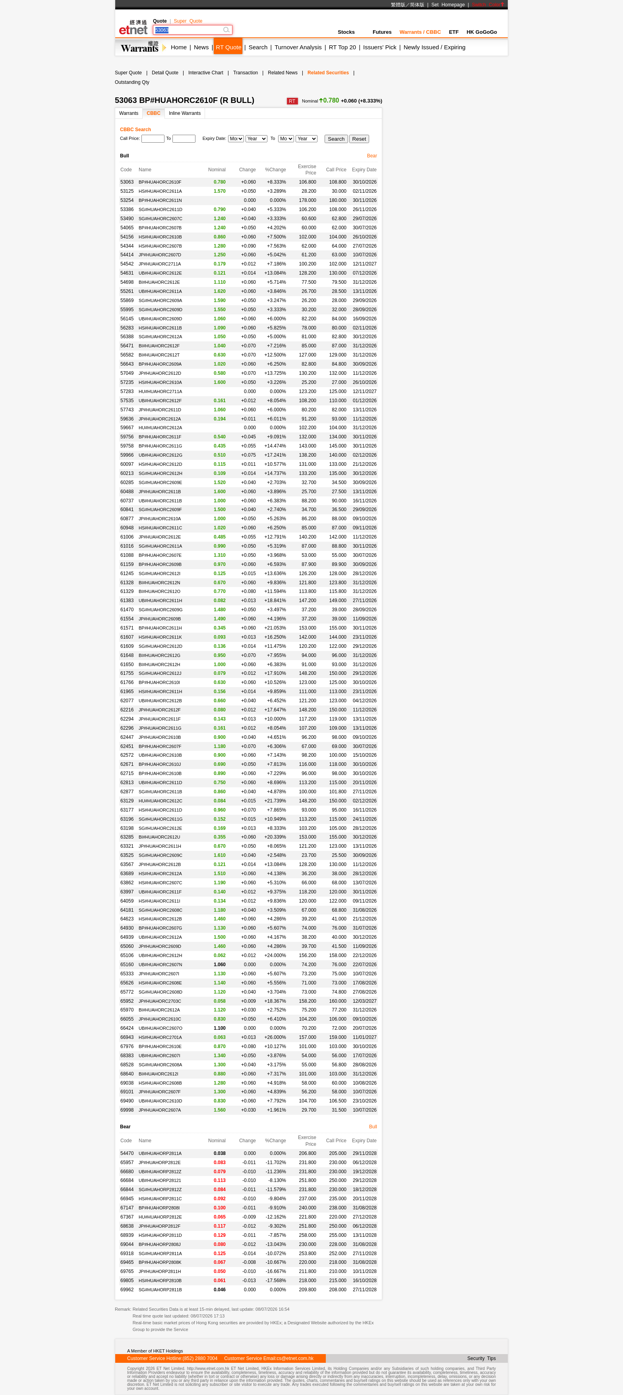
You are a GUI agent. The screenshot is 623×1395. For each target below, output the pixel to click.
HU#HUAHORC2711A (160, 391)
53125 (127, 191)
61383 (127, 600)
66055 (127, 1019)
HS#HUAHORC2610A (160, 382)
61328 (127, 582)
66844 (127, 1189)
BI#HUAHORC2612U (159, 837)
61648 (127, 655)
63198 (127, 828)
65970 (127, 1010)
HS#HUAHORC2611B (160, 328)
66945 (127, 1198)
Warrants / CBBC (420, 32)
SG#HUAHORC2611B (160, 791)
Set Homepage (448, 5)
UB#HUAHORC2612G (160, 455)
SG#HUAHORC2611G (161, 819)
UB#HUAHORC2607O (160, 1028)
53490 (127, 218)
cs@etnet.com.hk (295, 1358)
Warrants (128, 113)
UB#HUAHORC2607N (160, 964)
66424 (127, 1028)
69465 (127, 1262)
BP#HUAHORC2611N (160, 200)
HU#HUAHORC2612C (160, 800)
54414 (127, 255)
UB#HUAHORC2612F (160, 400)
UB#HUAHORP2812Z (160, 1171)
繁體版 (398, 5)
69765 (127, 1271)
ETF (454, 32)
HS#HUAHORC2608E (160, 982)
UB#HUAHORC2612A (160, 937)
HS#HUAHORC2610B (160, 236)
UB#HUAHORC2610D (160, 1101)
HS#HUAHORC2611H (160, 691)
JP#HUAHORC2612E (160, 537)
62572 (127, 755)
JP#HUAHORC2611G (160, 728)
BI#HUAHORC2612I (158, 1073)
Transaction (245, 73)
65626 (127, 983)
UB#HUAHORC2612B (160, 700)
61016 (127, 546)
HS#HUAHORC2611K (160, 637)
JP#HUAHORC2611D (160, 409)
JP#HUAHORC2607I (159, 973)
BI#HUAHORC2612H (159, 664)
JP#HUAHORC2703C (160, 1001)
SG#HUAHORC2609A (160, 300)
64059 (127, 901)
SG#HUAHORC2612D (160, 646)
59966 (127, 455)
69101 (127, 1092)
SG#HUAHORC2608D (160, 992)
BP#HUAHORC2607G (160, 928)
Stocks (351, 32)
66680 (127, 1171)
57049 (127, 373)
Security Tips (481, 1358)
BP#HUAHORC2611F (160, 436)
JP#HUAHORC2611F (160, 719)
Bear (372, 156)
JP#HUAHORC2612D (160, 373)
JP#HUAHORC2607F (160, 1091)
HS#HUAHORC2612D (160, 464)
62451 (127, 746)
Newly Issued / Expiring (435, 47)
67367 (127, 1217)
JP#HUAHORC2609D (160, 946)
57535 (127, 400)
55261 (127, 291)
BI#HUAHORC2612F (159, 345)
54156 (127, 237)
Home (179, 47)
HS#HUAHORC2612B (160, 918)
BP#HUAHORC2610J (160, 764)
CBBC (154, 113)
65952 (127, 1001)
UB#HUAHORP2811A (160, 1153)
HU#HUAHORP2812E (160, 1217)
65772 (127, 992)
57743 (127, 410)
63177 (127, 810)
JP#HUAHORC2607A (160, 1110)
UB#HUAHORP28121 (160, 1180)
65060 (127, 946)
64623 (127, 919)
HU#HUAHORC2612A (160, 427)
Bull (373, 1127)
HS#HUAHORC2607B (160, 246)
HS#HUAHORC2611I (159, 901)
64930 (127, 928)
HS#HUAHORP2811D (160, 1235)
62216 (127, 710)
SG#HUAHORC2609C (160, 855)
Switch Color (488, 5)
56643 (127, 364)
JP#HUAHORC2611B (160, 491)
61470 (127, 609)
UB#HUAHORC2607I (159, 1055)
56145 (127, 319)
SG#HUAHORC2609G (161, 609)
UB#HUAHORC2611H (160, 600)
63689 (127, 873)
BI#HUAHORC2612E (159, 282)
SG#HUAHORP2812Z (160, 1189)
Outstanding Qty (132, 82)
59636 (127, 419)
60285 (127, 482)
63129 (127, 801)
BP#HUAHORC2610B (160, 773)
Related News (283, 73)
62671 (127, 764)
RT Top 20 (342, 47)
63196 (127, 819)
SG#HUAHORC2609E (160, 482)
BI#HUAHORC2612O (159, 591)
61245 (127, 573)
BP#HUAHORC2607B (160, 227)
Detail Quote (165, 73)
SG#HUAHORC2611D (160, 209)
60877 (127, 518)
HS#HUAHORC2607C (160, 882)
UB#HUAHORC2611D (160, 782)
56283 (127, 328)
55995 (127, 309)
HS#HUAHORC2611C (160, 527)
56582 (127, 355)
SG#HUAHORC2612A (160, 336)
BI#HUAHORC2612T (159, 355)
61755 (127, 673)
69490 (127, 1101)
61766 (127, 682)
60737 (127, 501)
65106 (127, 955)
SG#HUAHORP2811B (160, 1289)
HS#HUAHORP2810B (160, 1280)
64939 (127, 937)
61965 (127, 691)
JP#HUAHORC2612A (160, 419)
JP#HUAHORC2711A (160, 264)
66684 (127, 1180)
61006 (127, 537)
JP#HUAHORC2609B (160, 618)
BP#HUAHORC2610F (160, 182)
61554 (127, 619)
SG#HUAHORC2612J (160, 673)
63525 (127, 855)
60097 (127, 464)
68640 (127, 1074)
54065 (127, 228)
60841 (127, 509)
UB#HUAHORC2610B (160, 755)
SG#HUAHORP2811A (160, 1253)
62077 (127, 700)
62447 (127, 737)
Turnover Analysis (298, 47)
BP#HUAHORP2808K (160, 1262)
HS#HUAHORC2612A (160, 873)
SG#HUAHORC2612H (160, 473)
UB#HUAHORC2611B (160, 500)
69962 (127, 1289)
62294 (127, 719)
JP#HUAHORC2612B (160, 864)
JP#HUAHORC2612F (160, 709)
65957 (127, 1162)
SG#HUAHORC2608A (160, 1064)
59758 (127, 446)
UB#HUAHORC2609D (160, 318)
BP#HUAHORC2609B (160, 564)
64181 (127, 910)
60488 (127, 491)
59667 (127, 427)
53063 (127, 182)
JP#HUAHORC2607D (160, 254)
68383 (127, 1055)
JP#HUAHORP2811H (160, 1271)
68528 (127, 1065)
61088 (127, 555)
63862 (127, 882)
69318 (127, 1253)
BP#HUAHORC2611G (160, 446)
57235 (127, 382)
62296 (127, 728)
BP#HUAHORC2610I (159, 682)
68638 (127, 1226)
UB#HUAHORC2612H (160, 955)
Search (258, 47)
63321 (127, 846)
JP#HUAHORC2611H (160, 846)
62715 (127, 773)
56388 (127, 336)
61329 (127, 591)
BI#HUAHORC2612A (159, 1009)
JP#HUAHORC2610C (160, 1019)
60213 (127, 473)
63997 (127, 892)
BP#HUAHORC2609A (160, 364)
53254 (127, 200)
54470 (127, 1153)
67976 (127, 1046)
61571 (127, 628)
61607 (127, 637)
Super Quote (188, 21)
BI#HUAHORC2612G (159, 655)
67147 (127, 1208)
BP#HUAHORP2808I (159, 1207)
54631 (127, 273)
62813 (127, 782)
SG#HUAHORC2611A (160, 546)
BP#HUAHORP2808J (160, 1244)
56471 (127, 346)
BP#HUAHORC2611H (160, 628)
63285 (127, 837)
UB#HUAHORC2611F (160, 891)
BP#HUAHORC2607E (160, 555)
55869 (127, 300)
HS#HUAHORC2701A (160, 1037)
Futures (382, 32)
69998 (127, 1110)
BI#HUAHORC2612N (159, 582)
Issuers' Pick (380, 47)
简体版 (417, 5)
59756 (127, 437)
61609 (127, 646)
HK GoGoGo (481, 32)
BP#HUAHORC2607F (160, 746)
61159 (127, 564)
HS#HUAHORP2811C (160, 1198)
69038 (127, 1083)
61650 (127, 664)
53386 (127, 209)
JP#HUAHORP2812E (160, 1162)
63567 (127, 864)
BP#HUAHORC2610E (160, 1046)
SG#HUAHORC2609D (160, 309)
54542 (127, 264)
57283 (127, 391)
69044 (127, 1244)
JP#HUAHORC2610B (160, 737)
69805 (127, 1280)
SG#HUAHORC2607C (160, 218)
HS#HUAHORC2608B (160, 1083)
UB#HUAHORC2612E (160, 273)
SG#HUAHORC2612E (160, 828)
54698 (127, 282)
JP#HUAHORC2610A (160, 518)
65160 (127, 964)
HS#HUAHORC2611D (160, 810)
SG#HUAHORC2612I (159, 573)
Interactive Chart (205, 73)
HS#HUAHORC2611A (160, 191)
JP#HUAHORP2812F (159, 1226)
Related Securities (328, 73)
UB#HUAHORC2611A (160, 291)
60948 (127, 528)
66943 (127, 1037)
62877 (127, 791)
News (201, 47)
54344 (127, 246)
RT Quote (228, 47)
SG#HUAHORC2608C (160, 910)
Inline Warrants (185, 113)
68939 (127, 1235)
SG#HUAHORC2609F (160, 509)
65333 (127, 973)
